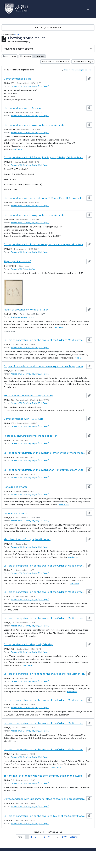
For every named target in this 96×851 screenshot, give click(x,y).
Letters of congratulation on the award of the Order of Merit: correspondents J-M (44, 339)
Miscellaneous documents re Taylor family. (28, 395)
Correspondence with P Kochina (22, 108)
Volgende (74, 837)
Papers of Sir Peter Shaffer (23, 269)
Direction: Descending (82, 61)
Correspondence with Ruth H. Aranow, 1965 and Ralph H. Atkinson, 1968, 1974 (44, 198)
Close (16, 34)
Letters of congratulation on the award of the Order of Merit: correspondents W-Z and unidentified (44, 700)
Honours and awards (15, 486)
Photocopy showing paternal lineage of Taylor (30, 435)
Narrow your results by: (48, 27)
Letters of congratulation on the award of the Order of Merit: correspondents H (44, 618)
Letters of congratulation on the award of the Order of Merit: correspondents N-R (44, 749)
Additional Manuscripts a (22, 317)
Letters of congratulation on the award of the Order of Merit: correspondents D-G (44, 591)
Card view (25, 56)
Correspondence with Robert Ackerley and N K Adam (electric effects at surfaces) (44, 244)
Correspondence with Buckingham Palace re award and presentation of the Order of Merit (44, 798)
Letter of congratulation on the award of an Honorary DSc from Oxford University (44, 469)
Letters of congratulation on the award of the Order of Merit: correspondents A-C (44, 565)
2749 (64, 837)
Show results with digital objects (76, 70)
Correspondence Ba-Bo (17, 78)
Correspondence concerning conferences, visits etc (34, 125)
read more (17, 149)
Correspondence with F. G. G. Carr (23, 418)
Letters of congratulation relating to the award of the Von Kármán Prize (44, 673)
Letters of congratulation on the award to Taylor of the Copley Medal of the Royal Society (44, 815)
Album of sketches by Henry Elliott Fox (26, 309)
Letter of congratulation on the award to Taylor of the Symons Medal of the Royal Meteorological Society (44, 452)
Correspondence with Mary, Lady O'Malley (28, 644)
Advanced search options (18, 48)
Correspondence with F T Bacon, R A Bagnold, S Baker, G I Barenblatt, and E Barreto (44, 157)
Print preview (9, 56)
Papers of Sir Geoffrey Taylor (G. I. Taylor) (30, 86)
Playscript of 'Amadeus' (17, 261)
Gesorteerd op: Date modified (55, 61)
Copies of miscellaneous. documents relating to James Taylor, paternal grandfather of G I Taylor (44, 366)
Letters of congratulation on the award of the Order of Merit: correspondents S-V (44, 723)
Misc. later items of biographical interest (27, 539)
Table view (38, 56)
